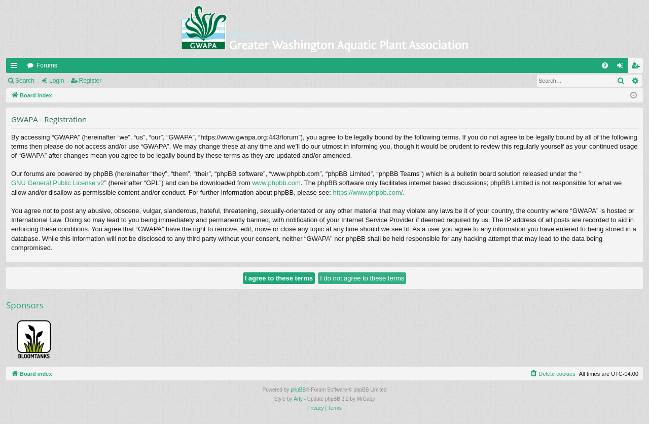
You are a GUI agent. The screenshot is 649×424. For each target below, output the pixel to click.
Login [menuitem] (622, 67)
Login (56, 80)
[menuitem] (604, 65)
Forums (47, 65)
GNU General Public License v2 (57, 183)
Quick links (15, 67)
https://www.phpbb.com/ (368, 192)
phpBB (298, 390)
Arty (298, 399)
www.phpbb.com (276, 183)
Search (24, 80)
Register (90, 80)
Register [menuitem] (637, 67)
